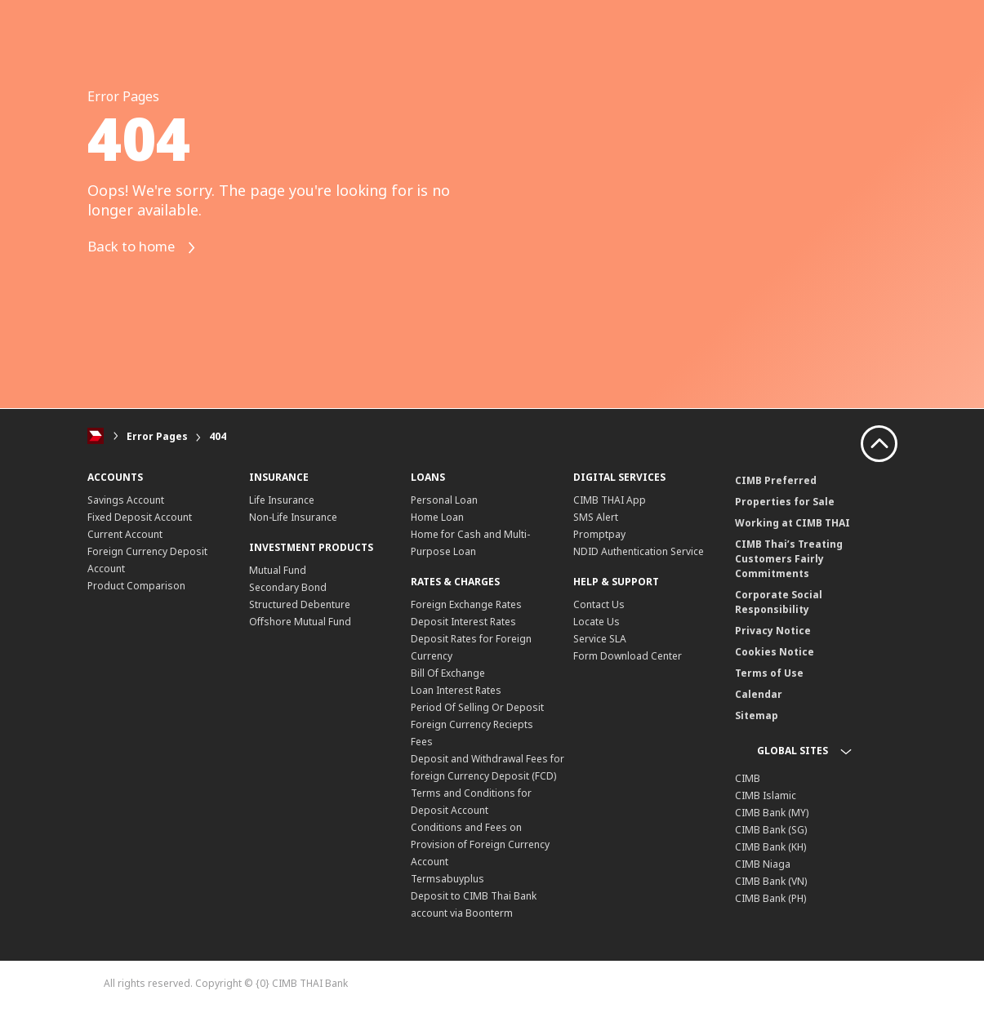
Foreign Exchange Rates (466, 604)
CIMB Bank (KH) (770, 847)
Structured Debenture (299, 604)
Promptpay (599, 534)
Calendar (758, 694)
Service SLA (599, 639)
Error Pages (157, 436)
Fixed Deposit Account (139, 517)
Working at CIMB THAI (792, 523)
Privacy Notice (773, 631)
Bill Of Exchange (448, 673)
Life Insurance (281, 500)
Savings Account (125, 500)
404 (217, 436)
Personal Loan (444, 500)
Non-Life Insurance (293, 517)
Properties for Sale (785, 502)
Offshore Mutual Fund (300, 622)
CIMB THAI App (609, 500)
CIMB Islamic (765, 795)
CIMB (747, 778)
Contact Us (599, 604)
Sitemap (756, 715)
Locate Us (596, 622)
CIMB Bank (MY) (771, 813)
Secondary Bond (288, 587)
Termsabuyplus (447, 879)
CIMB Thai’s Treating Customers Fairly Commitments (789, 558)
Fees (422, 742)
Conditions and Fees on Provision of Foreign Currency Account (480, 844)
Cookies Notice (774, 652)
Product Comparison (136, 586)
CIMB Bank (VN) (771, 881)
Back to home (147, 248)
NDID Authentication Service (638, 551)
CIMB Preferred (776, 480)
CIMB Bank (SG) (771, 830)
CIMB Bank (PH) (770, 898)
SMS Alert (595, 517)
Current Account (125, 534)
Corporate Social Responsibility (778, 602)
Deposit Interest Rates (463, 622)
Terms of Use (769, 673)
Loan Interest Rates (456, 690)
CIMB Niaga (762, 864)
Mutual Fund (277, 570)
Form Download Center (627, 656)
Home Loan (437, 517)
